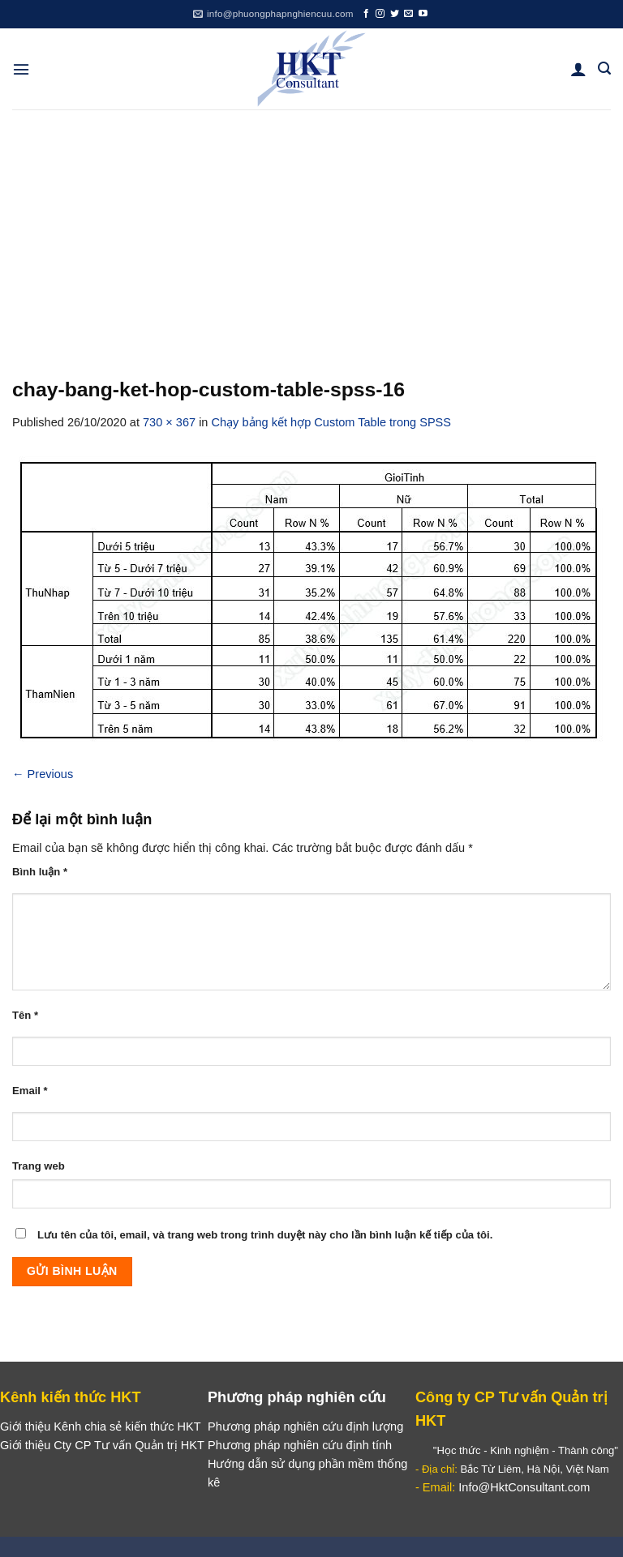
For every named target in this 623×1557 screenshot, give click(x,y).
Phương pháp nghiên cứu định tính (300, 1445)
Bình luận (39, 872)
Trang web (38, 1166)
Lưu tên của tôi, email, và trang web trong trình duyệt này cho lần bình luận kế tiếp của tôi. (264, 1235)
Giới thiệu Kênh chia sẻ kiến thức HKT (100, 1426)
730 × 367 (169, 422)
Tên (25, 1015)
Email (30, 1090)
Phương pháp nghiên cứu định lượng (305, 1426)
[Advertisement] (311, 231)
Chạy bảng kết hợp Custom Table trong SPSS (332, 422)
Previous (42, 774)
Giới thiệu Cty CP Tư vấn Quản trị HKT (102, 1445)
